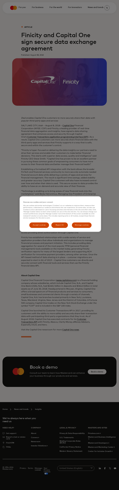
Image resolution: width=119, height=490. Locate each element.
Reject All (60, 225)
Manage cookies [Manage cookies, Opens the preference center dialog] (82, 225)
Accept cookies (39, 225)
